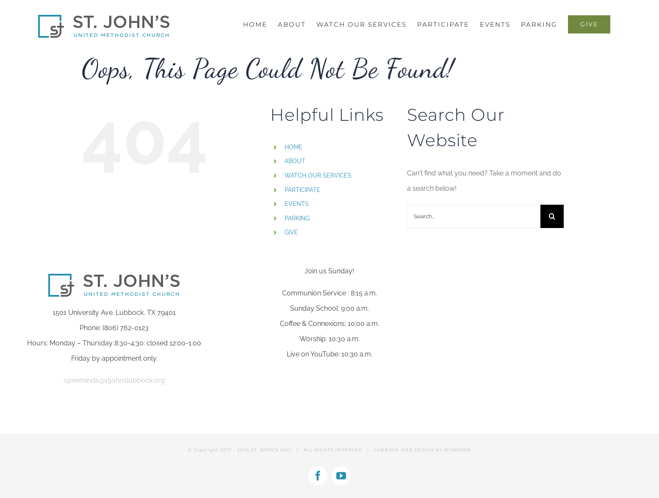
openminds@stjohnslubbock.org (114, 380)
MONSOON (457, 450)
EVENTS (297, 203)
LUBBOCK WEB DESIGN (404, 450)
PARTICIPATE (303, 189)
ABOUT (295, 161)
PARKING (297, 218)
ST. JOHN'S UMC (271, 450)
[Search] (552, 216)
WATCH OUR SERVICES (318, 175)
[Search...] (473, 216)
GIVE (291, 232)
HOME (293, 147)
